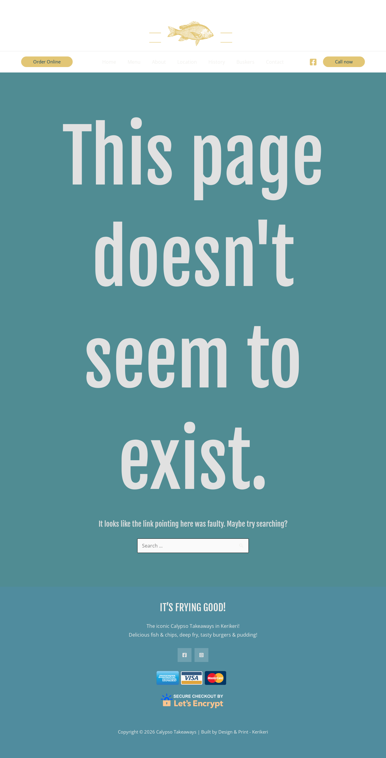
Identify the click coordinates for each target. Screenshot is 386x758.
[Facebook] (313, 62)
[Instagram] (201, 655)
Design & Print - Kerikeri (243, 732)
